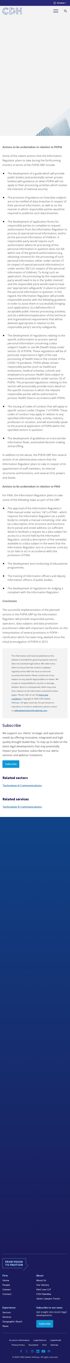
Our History (42, 1285)
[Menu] (57, 11)
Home (5, 1280)
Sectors (6, 1312)
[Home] (12, 12)
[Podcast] (49, 1351)
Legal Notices (40, 1340)
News (5, 1326)
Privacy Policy (18, 1345)
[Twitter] (26, 1351)
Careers (6, 1289)
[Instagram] (32, 1351)
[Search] (65, 11)
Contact (6, 1294)
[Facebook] (21, 1351)
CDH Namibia (43, 1294)
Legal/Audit (55, 1340)
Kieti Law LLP (43, 1289)
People (6, 1285)
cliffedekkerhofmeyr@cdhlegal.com (30, 710)
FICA (44, 1345)
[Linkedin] (37, 1351)
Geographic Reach (12, 1321)
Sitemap (54, 1345)
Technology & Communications (22, 785)
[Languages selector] (60, 3)
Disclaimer (33, 1345)
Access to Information (19, 1340)
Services (6, 1317)
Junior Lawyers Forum (48, 1298)
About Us (41, 1280)
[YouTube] (43, 1351)
